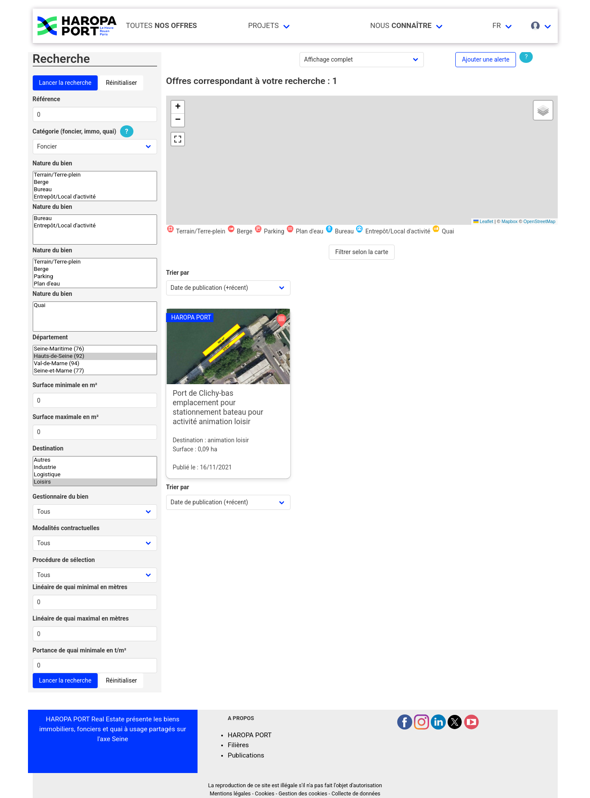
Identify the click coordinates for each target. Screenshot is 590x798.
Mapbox (509, 221)
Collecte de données (355, 793)
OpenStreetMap (539, 221)
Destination (48, 448)
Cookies (264, 793)
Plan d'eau (95, 284)
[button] (177, 107)
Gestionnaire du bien (61, 496)
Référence (46, 99)
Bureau (95, 189)
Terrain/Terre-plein (95, 175)
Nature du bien (52, 163)
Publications (246, 755)
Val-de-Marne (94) (95, 363)
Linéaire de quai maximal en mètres (81, 618)
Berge (95, 182)
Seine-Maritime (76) (95, 349)
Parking (95, 276)
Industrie (95, 467)
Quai (95, 305)
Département (50, 337)
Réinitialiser (121, 82)
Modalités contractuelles (66, 528)
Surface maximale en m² (66, 416)
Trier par (177, 272)
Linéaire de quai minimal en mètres (80, 587)
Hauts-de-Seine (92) (95, 356)
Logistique (95, 474)
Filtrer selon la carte (361, 251)
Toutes (161, 25)
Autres (95, 460)
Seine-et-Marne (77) (95, 371)
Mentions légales (230, 793)
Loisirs (95, 482)
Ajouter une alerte (485, 59)
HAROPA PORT (250, 735)
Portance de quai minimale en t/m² (80, 650)
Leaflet (483, 221)
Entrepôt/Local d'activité (95, 197)
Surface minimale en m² (65, 385)
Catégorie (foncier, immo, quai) (84, 131)
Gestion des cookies (302, 793)
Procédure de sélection (64, 559)
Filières (238, 745)
